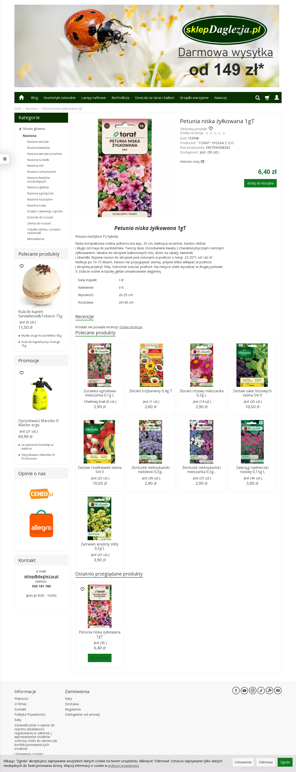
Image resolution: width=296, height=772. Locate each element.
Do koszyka (100, 658)
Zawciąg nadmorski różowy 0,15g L (252, 469)
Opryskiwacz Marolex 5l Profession (38, 456)
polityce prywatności (123, 765)
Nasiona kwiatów (38, 148)
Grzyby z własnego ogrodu (44, 211)
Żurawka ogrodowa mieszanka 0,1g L (100, 393)
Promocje (28, 360)
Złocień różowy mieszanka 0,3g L (202, 393)
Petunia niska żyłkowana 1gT (99, 634)
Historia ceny (192, 161)
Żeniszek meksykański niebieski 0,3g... (151, 469)
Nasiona (29, 135)
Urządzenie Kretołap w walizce (37, 446)
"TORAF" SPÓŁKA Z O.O (215, 143)
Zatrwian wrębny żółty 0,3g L (99, 546)
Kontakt (20, 709)
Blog (34, 97)
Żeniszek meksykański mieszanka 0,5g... (201, 469)
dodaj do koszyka (260, 183)
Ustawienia (243, 762)
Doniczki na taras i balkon (154, 97)
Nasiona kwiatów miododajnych (38, 179)
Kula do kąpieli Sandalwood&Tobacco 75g (40, 313)
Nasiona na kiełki (38, 160)
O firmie (20, 704)
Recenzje (84, 316)
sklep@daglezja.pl (41, 576)
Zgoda (285, 762)
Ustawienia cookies (28, 754)
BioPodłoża (120, 97)
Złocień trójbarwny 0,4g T (150, 391)
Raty (17, 720)
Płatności (21, 698)
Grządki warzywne (194, 97)
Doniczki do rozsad (40, 217)
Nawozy (220, 97)
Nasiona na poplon (40, 199)
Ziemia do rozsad (39, 223)
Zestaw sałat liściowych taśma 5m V (252, 393)
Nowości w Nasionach (41, 172)
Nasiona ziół (35, 166)
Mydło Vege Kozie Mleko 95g (41, 335)
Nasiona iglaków (38, 187)
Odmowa (266, 762)
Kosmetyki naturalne (60, 97)
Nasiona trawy (36, 205)
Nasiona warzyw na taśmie (44, 154)
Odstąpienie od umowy (82, 714)
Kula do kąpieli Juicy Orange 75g (40, 344)
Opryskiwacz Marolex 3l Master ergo (38, 422)
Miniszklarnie (35, 239)
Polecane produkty (95, 332)
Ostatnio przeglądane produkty (109, 574)
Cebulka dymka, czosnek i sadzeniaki (44, 231)
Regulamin (73, 709)
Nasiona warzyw (38, 142)
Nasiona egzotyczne (40, 193)
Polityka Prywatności (30, 714)
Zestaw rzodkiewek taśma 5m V (100, 469)
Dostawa (72, 704)
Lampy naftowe (93, 97)
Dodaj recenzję (130, 327)
